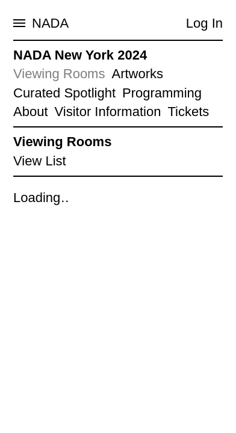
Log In (204, 23)
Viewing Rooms (59, 73)
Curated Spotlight (64, 92)
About (30, 111)
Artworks (137, 73)
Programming (162, 92)
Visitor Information (108, 111)
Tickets (188, 111)
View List (39, 160)
